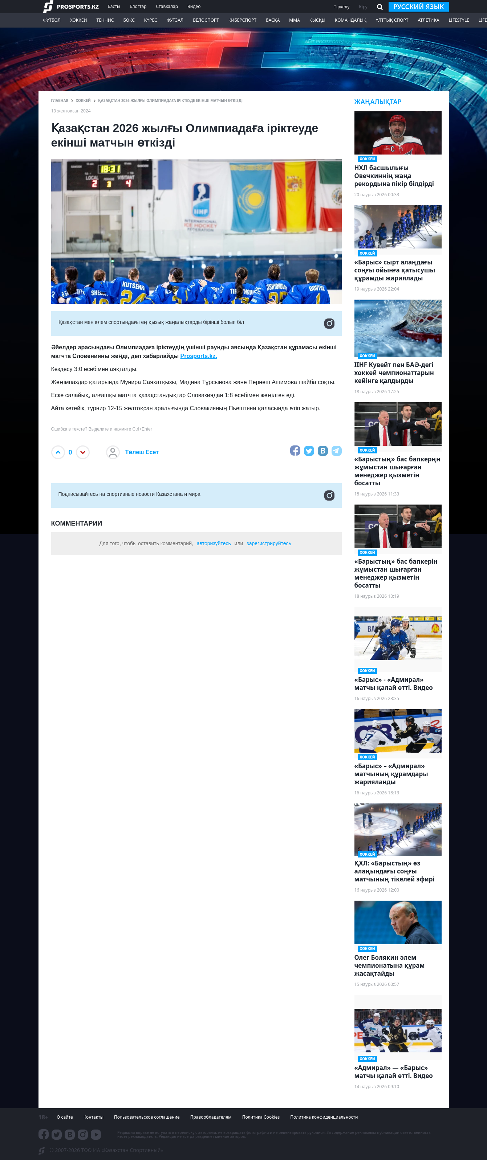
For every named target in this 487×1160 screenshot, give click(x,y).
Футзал (175, 20)
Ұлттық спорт (392, 20)
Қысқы (317, 20)
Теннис (105, 20)
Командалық (350, 20)
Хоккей (78, 20)
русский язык (418, 6)
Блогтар (138, 6)
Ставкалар (167, 6)
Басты (114, 6)
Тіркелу (341, 7)
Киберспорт (242, 20)
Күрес (150, 20)
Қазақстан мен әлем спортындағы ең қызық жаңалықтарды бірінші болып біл (196, 323)
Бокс (128, 20)
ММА (294, 20)
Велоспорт (206, 20)
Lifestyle (459, 20)
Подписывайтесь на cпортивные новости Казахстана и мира (196, 495)
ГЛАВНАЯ (60, 100)
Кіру (363, 7)
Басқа (273, 20)
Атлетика (428, 20)
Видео (193, 6)
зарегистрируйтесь (269, 543)
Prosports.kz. (198, 356)
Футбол (52, 20)
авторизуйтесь (214, 543)
